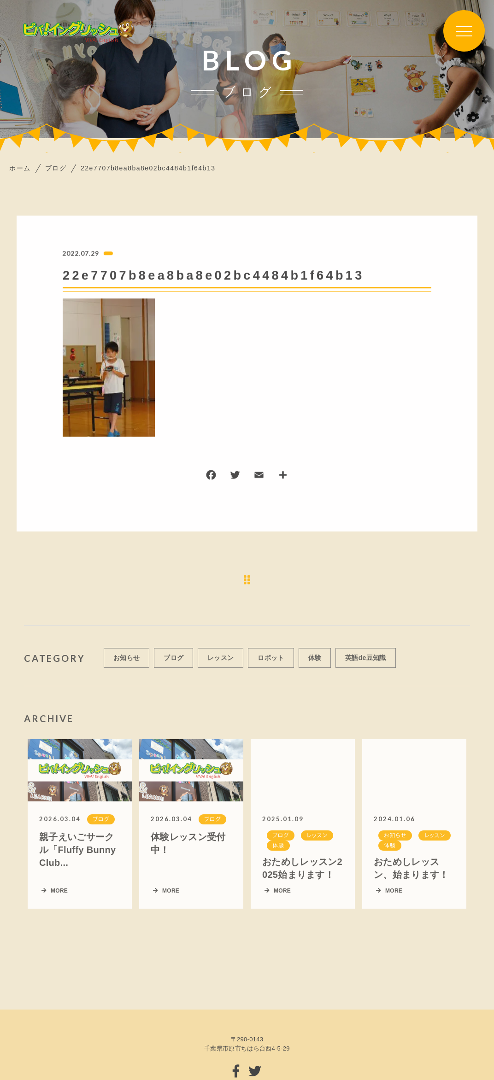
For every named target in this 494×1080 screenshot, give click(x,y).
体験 (315, 663)
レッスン (220, 663)
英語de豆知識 (365, 663)
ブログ (173, 663)
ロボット (271, 663)
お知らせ (126, 663)
